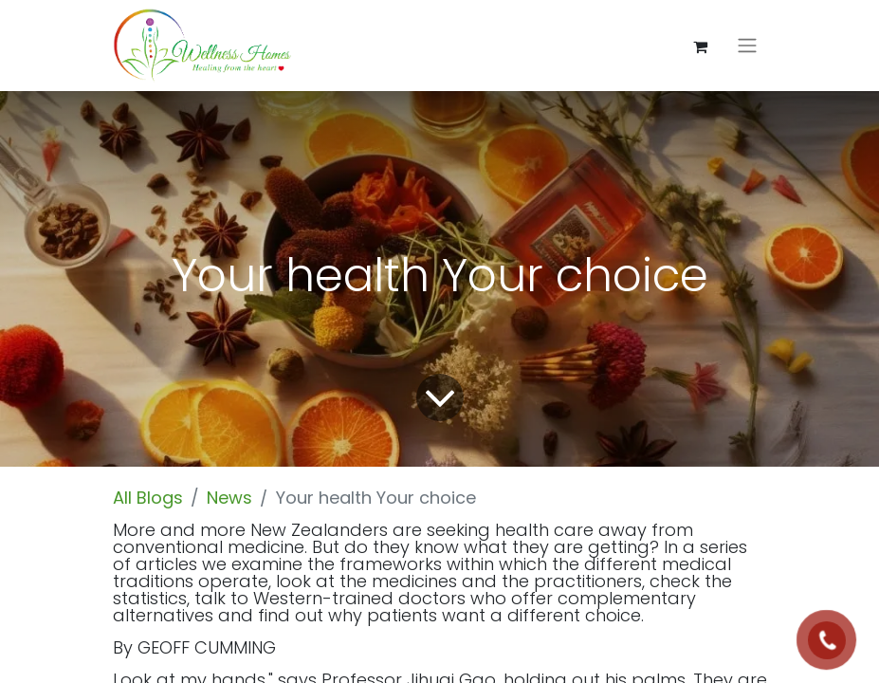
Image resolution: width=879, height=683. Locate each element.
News (229, 497)
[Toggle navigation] (747, 46)
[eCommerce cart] (701, 46)
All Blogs (148, 497)
